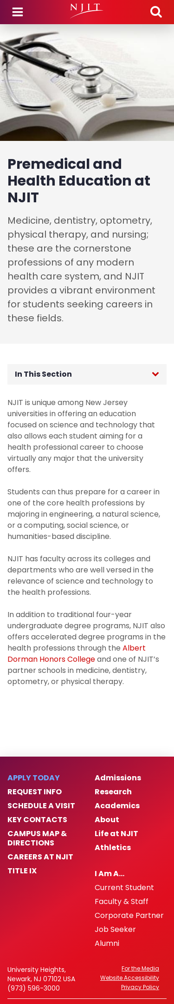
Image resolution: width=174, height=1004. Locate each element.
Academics (117, 806)
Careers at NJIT (40, 857)
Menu (17, 12)
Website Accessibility (129, 978)
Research (113, 792)
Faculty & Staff (121, 901)
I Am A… (109, 873)
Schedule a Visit (41, 806)
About (107, 819)
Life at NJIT (116, 833)
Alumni (107, 943)
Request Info (34, 792)
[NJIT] (87, 11)
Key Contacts (37, 819)
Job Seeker (115, 929)
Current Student (124, 887)
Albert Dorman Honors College (76, 654)
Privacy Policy (140, 987)
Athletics (113, 847)
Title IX (22, 871)
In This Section (43, 374)
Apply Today (33, 778)
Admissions (118, 778)
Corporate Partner (129, 915)
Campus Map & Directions (37, 838)
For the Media (140, 968)
